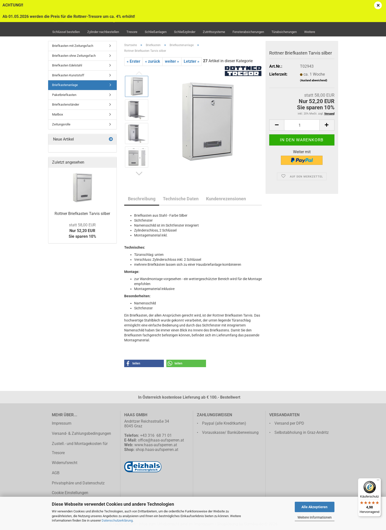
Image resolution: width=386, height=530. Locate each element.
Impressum (61, 423)
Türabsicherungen (284, 32)
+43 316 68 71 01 (156, 435)
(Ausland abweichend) (313, 80)
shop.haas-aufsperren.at (157, 449)
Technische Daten (181, 198)
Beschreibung (141, 198)
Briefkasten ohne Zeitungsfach (74, 56)
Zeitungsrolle (61, 124)
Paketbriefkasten (64, 95)
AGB (55, 473)
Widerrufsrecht (64, 462)
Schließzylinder (184, 32)
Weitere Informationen (314, 517)
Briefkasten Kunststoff (68, 75)
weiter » (172, 61)
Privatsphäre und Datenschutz (78, 483)
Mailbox (57, 114)
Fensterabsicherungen (248, 32)
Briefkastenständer (65, 104)
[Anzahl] (301, 125)
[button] (139, 173)
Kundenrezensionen (226, 198)
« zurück (152, 61)
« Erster (133, 61)
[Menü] (378, 481)
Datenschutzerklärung (117, 520)
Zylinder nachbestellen (103, 32)
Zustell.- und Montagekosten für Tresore (80, 448)
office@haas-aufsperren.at (161, 440)
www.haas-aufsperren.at (155, 444)
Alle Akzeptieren (314, 507)
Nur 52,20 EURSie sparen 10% (82, 231)
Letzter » (191, 61)
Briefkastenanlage (65, 85)
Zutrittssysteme (214, 32)
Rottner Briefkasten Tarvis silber (82, 213)
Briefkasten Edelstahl (67, 65)
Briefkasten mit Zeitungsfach (72, 46)
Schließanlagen (156, 32)
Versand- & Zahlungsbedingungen (81, 433)
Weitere (309, 32)
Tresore (131, 32)
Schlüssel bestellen (66, 32)
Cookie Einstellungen (70, 492)
